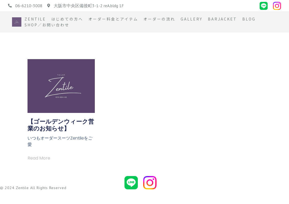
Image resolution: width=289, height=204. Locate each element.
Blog (249, 19)
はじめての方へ (67, 19)
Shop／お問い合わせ (47, 24)
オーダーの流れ (159, 19)
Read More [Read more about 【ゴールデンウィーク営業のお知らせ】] (39, 158)
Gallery (191, 19)
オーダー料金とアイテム (113, 19)
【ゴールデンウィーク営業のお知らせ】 (61, 125)
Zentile (35, 19)
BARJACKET (222, 19)
